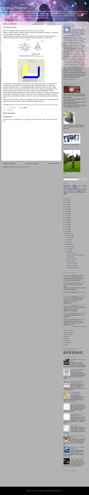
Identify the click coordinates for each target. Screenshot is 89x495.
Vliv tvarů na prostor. (71, 263)
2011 (66, 233)
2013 (66, 229)
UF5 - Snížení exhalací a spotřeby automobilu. (77, 382)
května (68, 251)
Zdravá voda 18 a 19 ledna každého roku (77, 448)
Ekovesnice (66, 336)
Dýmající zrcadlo (68, 334)
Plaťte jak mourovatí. (71, 258)
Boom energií (74, 425)
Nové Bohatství (67, 342)
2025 (66, 202)
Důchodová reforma (71, 252)
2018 (66, 217)
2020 (66, 213)
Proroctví (66, 344)
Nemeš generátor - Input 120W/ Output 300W (77, 415)
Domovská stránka (32, 163)
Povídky (66, 190)
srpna (68, 244)
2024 (66, 204)
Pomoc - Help (81, 188)
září (68, 242)
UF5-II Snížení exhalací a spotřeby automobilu (77, 370)
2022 (66, 209)
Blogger (60, 490)
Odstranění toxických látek (77, 404)
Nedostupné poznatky (72, 265)
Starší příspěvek (54, 163)
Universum (10, 110)
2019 (66, 215)
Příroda (74, 190)
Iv (73, 27)
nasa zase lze (82, 292)
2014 (66, 226)
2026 (66, 200)
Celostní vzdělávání (69, 332)
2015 (66, 224)
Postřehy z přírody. (71, 260)
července (69, 246)
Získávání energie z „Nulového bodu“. (76, 393)
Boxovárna (68, 188)
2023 (66, 206)
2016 (66, 222)
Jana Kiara (66, 338)
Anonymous (67, 275)
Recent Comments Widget (81, 326)
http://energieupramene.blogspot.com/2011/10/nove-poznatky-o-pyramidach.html (35, 104)
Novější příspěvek (9, 163)
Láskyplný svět (67, 340)
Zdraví (84, 192)
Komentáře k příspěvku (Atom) (21, 167)
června (68, 248)
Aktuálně (67, 186)
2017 (66, 220)
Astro (79, 186)
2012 (66, 231)
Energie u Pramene (13, 8)
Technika (83, 190)
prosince (69, 235)
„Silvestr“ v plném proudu (77, 459)
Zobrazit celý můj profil (69, 79)
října (68, 239)
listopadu (69, 237)
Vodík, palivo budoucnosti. (73, 267)
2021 (66, 211)
